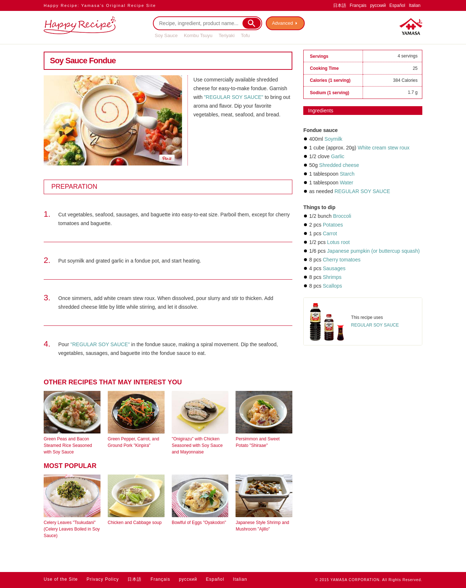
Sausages (334, 268)
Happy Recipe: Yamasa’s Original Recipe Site (100, 5)
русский (378, 5)
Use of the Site (61, 579)
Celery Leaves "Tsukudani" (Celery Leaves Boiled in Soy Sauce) (72, 529)
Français (358, 5)
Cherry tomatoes (341, 260)
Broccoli (342, 216)
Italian (414, 5)
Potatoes (333, 225)
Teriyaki (226, 35)
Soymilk (333, 139)
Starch (347, 174)
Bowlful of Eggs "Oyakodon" (199, 522)
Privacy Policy (103, 579)
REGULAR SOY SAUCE (362, 191)
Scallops (332, 286)
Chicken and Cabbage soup (135, 522)
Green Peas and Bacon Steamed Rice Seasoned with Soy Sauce (68, 445)
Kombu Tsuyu (198, 35)
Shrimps (332, 277)
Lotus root (338, 242)
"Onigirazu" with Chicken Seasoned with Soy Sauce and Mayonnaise (197, 445)
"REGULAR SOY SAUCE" (233, 97)
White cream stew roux (383, 148)
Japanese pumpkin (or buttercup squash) (373, 251)
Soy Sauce (166, 35)
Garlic (337, 156)
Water (346, 182)
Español (397, 5)
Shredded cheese (339, 165)
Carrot (330, 233)
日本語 (339, 5)
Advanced (282, 23)
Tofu (245, 35)
